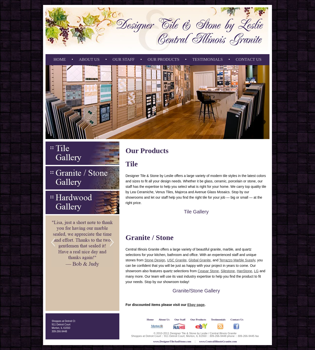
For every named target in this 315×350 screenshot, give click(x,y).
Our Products (163, 59)
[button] (52, 242)
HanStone (244, 271)
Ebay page (196, 305)
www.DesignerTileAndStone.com (172, 341)
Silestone (228, 271)
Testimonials (207, 59)
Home (60, 59)
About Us (89, 59)
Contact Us (249, 59)
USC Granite (177, 260)
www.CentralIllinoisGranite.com (218, 341)
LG (256, 271)
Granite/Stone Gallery (196, 290)
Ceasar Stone (208, 271)
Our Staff (123, 59)
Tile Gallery (196, 211)
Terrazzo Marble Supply (237, 260)
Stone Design (154, 260)
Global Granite (200, 260)
